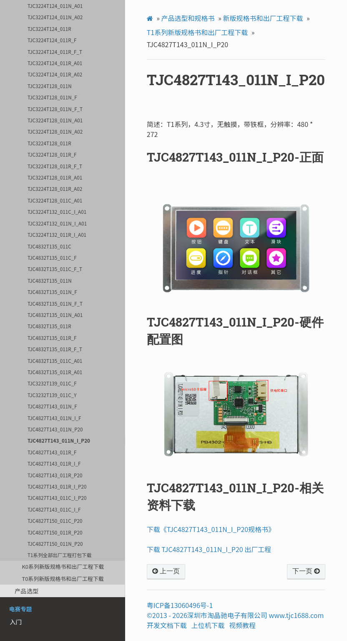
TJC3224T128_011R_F (52, 154)
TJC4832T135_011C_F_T (55, 268)
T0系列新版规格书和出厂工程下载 (62, 579)
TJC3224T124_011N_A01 (55, 5)
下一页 (306, 571)
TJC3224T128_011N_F (52, 97)
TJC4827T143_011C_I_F (54, 509)
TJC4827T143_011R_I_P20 (57, 486)
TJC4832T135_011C (49, 246)
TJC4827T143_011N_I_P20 (59, 440)
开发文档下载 (167, 625)
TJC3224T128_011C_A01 (55, 200)
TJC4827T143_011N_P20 (55, 429)
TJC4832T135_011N (50, 280)
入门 (16, 621)
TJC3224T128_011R (49, 143)
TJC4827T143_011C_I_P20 (57, 497)
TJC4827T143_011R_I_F (54, 463)
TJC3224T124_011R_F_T (55, 51)
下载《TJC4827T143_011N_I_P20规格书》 (211, 529)
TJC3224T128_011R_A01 (55, 177)
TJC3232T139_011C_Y (52, 394)
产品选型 (27, 590)
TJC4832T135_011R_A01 (55, 371)
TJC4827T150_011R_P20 (55, 532)
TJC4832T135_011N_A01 (55, 314)
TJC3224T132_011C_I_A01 (57, 211)
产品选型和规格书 (188, 18)
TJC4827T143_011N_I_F (54, 417)
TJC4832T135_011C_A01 (55, 360)
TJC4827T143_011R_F (52, 452)
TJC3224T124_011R (49, 28)
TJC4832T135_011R (49, 325)
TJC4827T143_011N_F (52, 406)
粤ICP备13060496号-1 (180, 605)
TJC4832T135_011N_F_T (55, 303)
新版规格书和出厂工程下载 (263, 18)
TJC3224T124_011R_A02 (55, 74)
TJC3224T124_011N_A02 (55, 16)
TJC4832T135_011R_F (52, 337)
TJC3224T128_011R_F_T (55, 166)
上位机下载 (208, 625)
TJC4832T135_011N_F (52, 291)
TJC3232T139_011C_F (52, 383)
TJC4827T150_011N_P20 (55, 543)
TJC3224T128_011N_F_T (55, 108)
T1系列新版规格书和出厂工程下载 (197, 32)
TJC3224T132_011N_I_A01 (57, 223)
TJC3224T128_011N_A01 (55, 120)
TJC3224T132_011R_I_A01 (57, 234)
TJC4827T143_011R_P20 (55, 475)
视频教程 (242, 625)
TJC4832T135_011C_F (52, 257)
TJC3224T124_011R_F (52, 39)
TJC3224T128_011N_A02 (55, 131)
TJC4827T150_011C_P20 (55, 520)
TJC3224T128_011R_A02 (55, 188)
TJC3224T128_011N (50, 85)
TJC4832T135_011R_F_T (55, 348)
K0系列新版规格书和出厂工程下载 (63, 566)
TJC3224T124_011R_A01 (55, 62)
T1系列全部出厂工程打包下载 (59, 554)
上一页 (166, 571)
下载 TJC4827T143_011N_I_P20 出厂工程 (209, 549)
